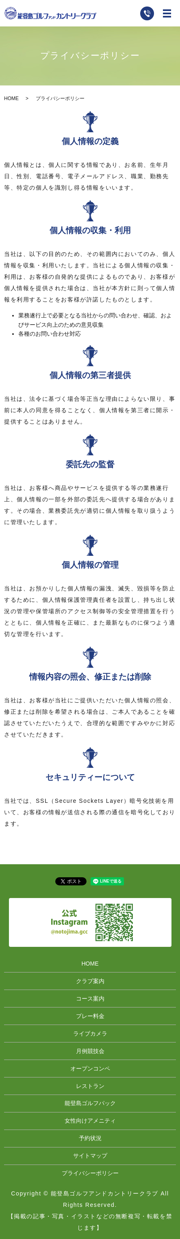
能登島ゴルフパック (90, 1103)
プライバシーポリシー (90, 1173)
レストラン (90, 1086)
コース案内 (90, 998)
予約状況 (90, 1138)
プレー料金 (90, 1016)
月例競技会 (90, 1051)
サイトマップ (90, 1155)
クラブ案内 (90, 981)
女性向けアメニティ (90, 1120)
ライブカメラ (90, 1033)
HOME (11, 98)
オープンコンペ (90, 1068)
